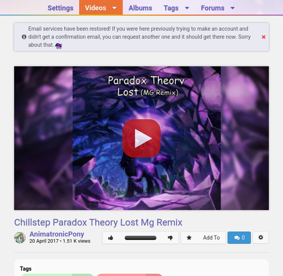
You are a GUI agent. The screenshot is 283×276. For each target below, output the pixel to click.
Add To (211, 238)
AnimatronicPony (56, 234)
